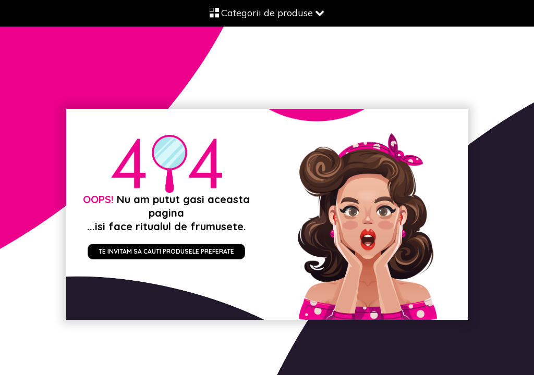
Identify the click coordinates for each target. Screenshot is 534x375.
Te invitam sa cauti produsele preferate (166, 251)
